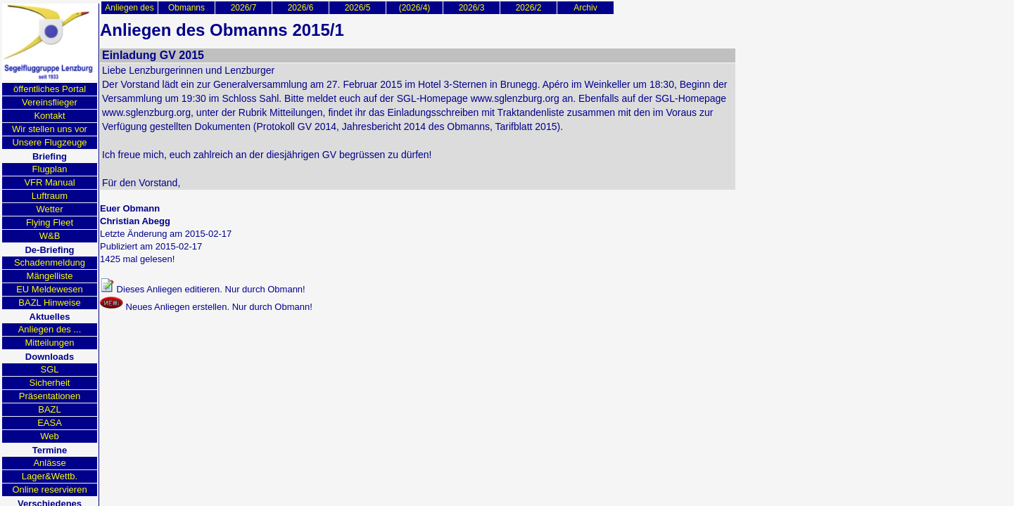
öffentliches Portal (49, 89)
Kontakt (49, 115)
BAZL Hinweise (49, 302)
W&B (50, 236)
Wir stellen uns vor (49, 129)
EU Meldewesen (49, 289)
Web (49, 436)
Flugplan (50, 169)
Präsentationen (49, 396)
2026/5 (358, 8)
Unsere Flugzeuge (49, 142)
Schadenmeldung (49, 262)
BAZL (49, 409)
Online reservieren (49, 489)
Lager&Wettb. (49, 476)
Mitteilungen (49, 342)
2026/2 (529, 8)
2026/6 (301, 8)
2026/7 (244, 8)
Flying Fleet (49, 222)
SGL (49, 369)
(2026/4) (415, 8)
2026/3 (472, 8)
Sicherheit (50, 382)
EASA (49, 422)
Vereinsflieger (49, 102)
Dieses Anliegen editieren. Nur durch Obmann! (202, 286)
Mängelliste (50, 276)
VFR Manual (49, 182)
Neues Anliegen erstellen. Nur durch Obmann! (206, 304)
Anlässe (49, 463)
